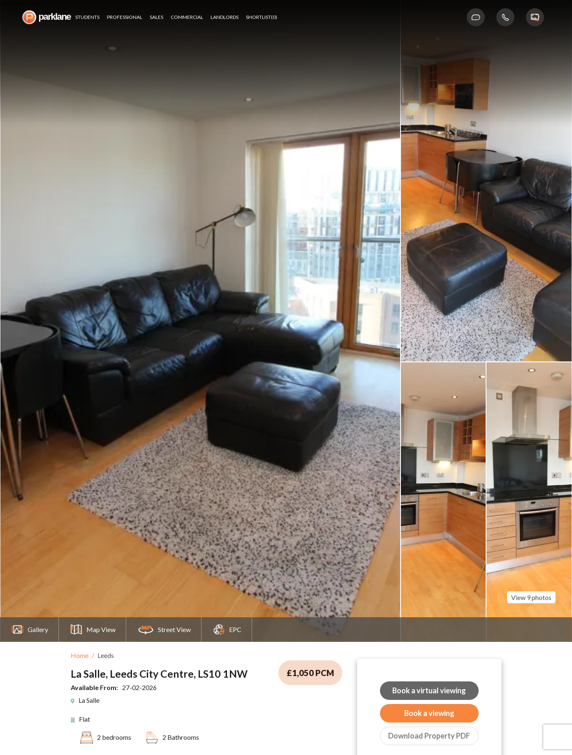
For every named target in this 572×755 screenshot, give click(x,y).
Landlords (225, 17)
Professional (124, 17)
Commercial (187, 17)
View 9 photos (531, 587)
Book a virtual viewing (429, 690)
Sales (156, 17)
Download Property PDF (429, 735)
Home (79, 655)
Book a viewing (429, 713)
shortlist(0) (261, 17)
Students (87, 17)
